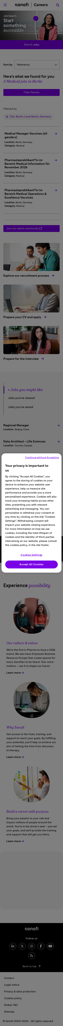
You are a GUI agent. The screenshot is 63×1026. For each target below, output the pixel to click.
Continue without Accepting (42, 457)
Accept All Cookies (31, 564)
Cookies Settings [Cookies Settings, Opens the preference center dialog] (31, 555)
